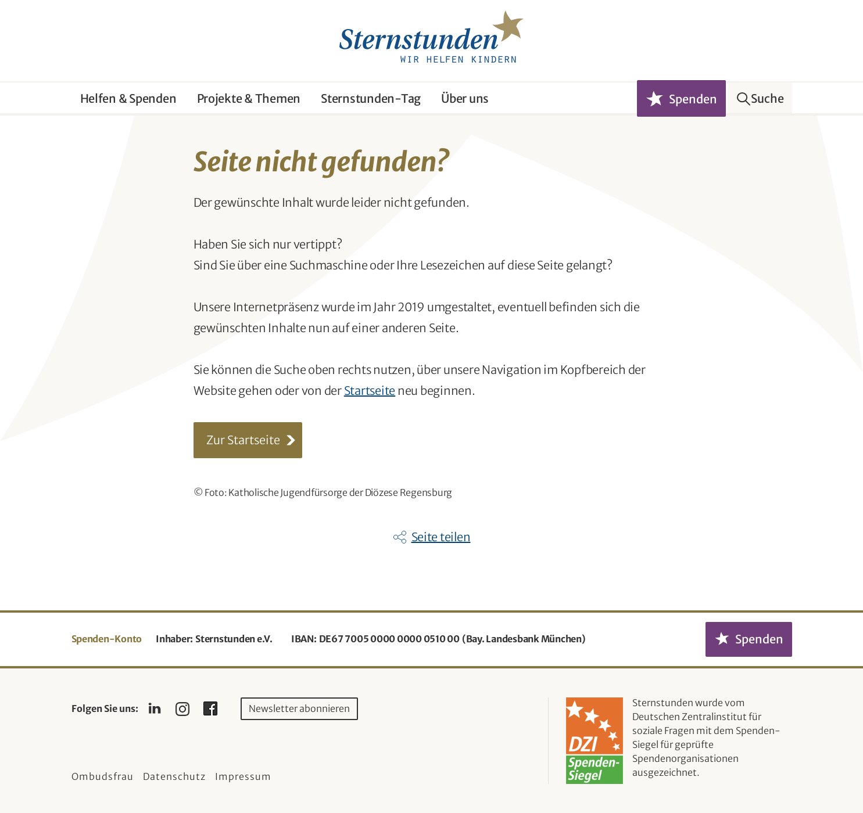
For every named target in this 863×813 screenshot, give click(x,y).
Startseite (370, 390)
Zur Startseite (243, 440)
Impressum (243, 776)
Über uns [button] (465, 98)
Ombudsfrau (102, 776)
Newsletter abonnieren (299, 708)
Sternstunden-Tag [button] (371, 98)
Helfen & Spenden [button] (128, 98)
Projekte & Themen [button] (249, 98)
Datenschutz (174, 776)
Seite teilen (441, 537)
